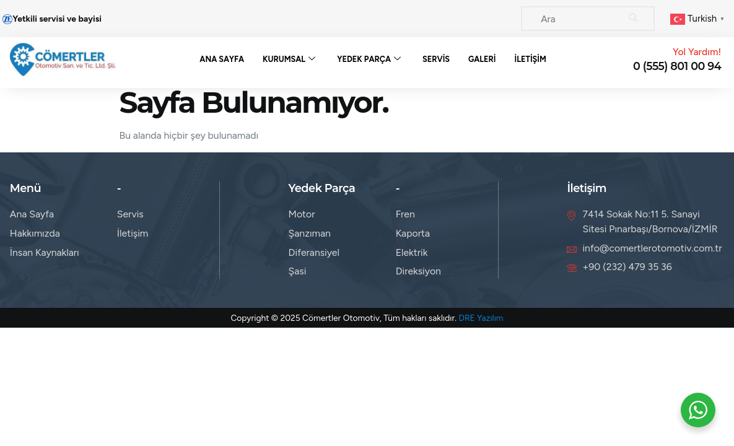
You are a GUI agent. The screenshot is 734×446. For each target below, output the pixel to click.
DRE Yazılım (480, 322)
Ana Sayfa (221, 61)
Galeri (482, 61)
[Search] (633, 18)
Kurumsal (289, 61)
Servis (436, 61)
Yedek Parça (369, 61)
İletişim (531, 61)
